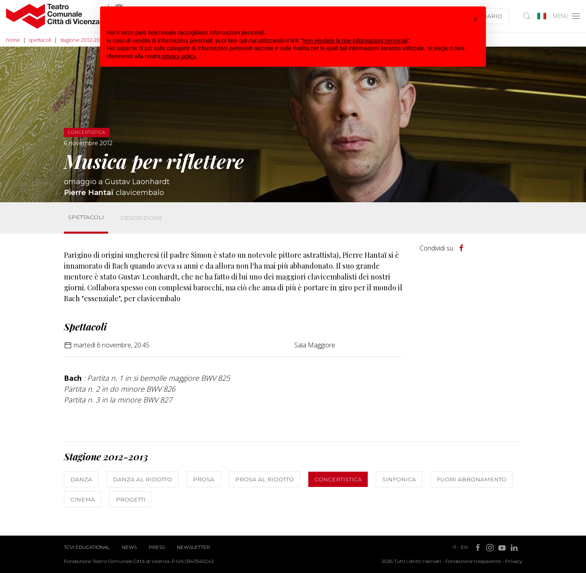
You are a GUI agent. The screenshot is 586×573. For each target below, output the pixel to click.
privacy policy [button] (179, 56)
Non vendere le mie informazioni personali (354, 40)
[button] (475, 19)
